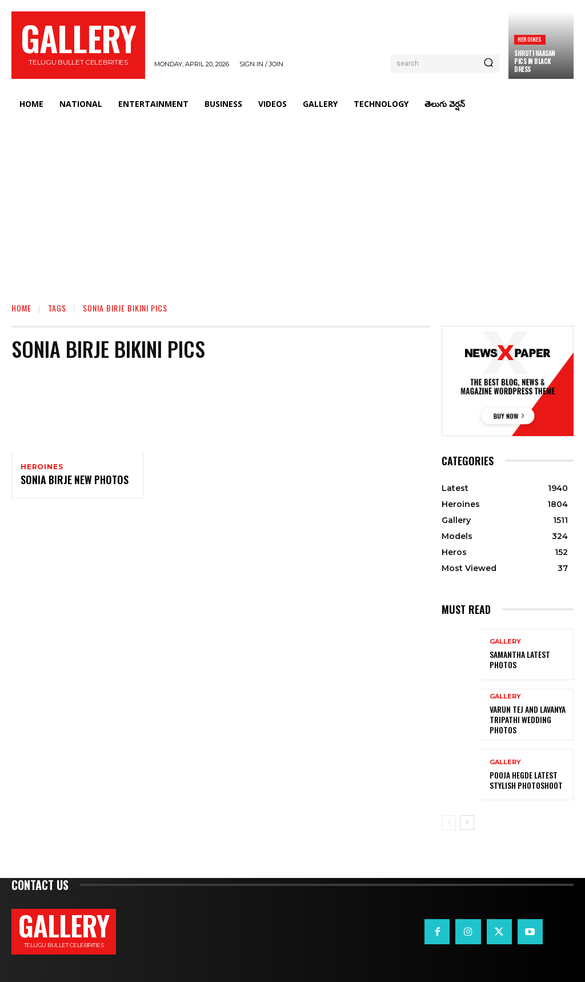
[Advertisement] (292, 203)
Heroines (530, 39)
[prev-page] (449, 822)
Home (21, 308)
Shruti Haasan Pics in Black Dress (534, 61)
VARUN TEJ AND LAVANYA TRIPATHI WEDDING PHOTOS (529, 719)
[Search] (488, 63)
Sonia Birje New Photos (68, 482)
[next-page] (467, 822)
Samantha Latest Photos (529, 660)
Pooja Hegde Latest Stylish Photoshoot (522, 780)
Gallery (505, 648)
